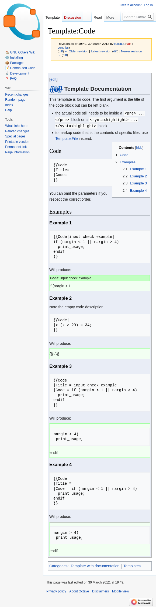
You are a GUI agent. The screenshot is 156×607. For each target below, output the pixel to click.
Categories (58, 565)
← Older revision (76, 51)
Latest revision (101, 51)
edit (53, 79)
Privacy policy (56, 590)
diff (61, 51)
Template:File (66, 138)
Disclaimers (100, 590)
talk (128, 43)
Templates (132, 565)
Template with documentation (95, 565)
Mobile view (120, 590)
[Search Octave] (138, 17)
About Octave (79, 590)
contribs (63, 47)
